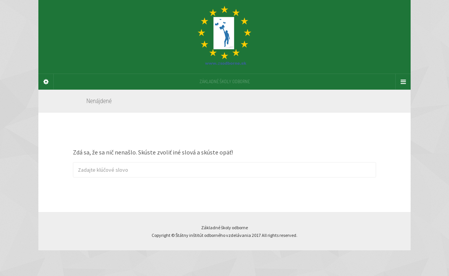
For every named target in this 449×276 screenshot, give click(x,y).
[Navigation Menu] (403, 81)
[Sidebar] (46, 81)
